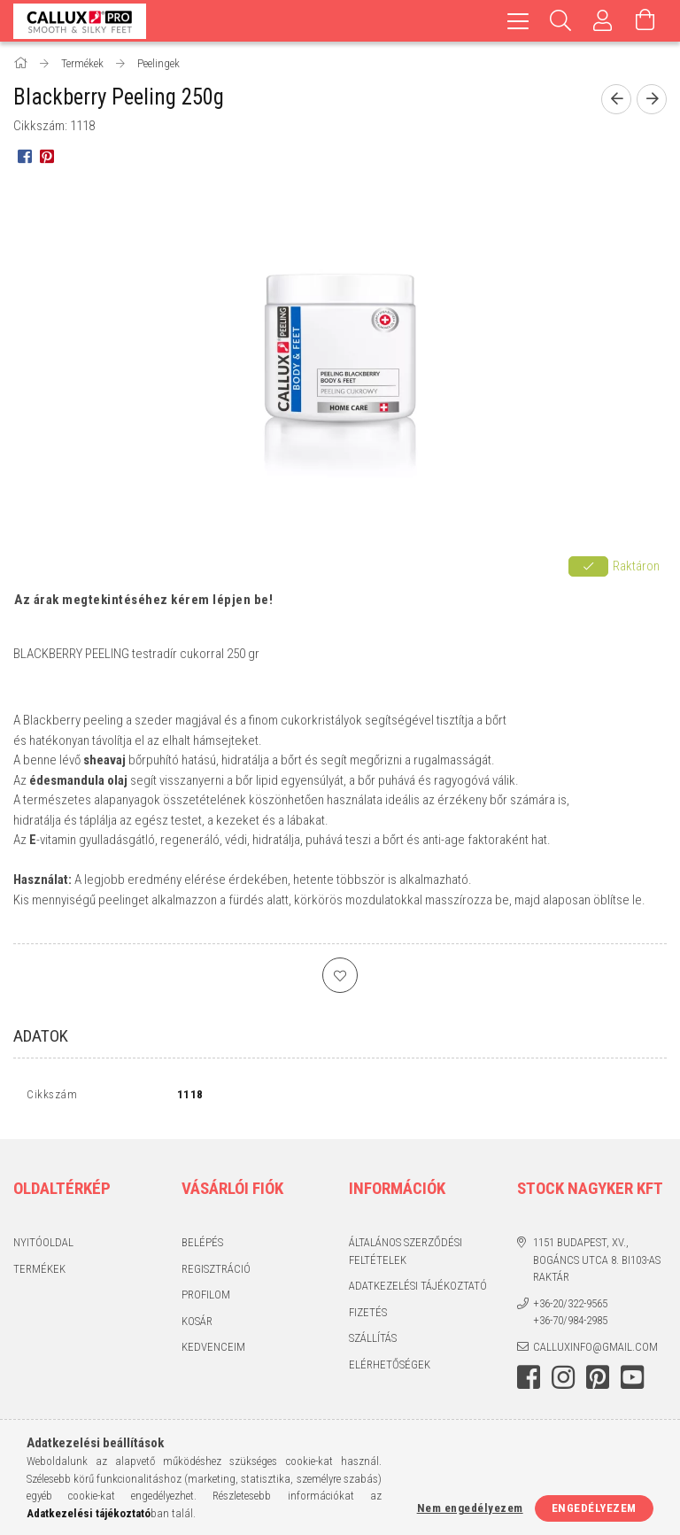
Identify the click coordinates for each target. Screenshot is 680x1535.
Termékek (39, 1272)
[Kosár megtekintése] (645, 21)
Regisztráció (216, 1272)
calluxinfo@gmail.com (595, 1350)
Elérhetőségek (389, 1368)
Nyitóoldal (43, 1246)
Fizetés (368, 1315)
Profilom (206, 1299)
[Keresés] (560, 21)
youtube (632, 1381)
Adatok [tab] (40, 1036)
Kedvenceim (213, 1351)
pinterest (597, 1381)
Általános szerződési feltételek (405, 1255)
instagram (563, 1381)
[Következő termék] (652, 99)
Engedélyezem (594, 1508)
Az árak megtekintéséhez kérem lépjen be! (143, 600)
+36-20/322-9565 (570, 1307)
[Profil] (603, 21)
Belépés (202, 1246)
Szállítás (373, 1342)
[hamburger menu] (518, 21)
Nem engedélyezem (470, 1508)
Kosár (197, 1324)
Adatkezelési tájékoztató (418, 1290)
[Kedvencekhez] (340, 975)
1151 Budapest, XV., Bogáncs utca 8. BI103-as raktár (597, 1264)
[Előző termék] (616, 99)
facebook (528, 1381)
